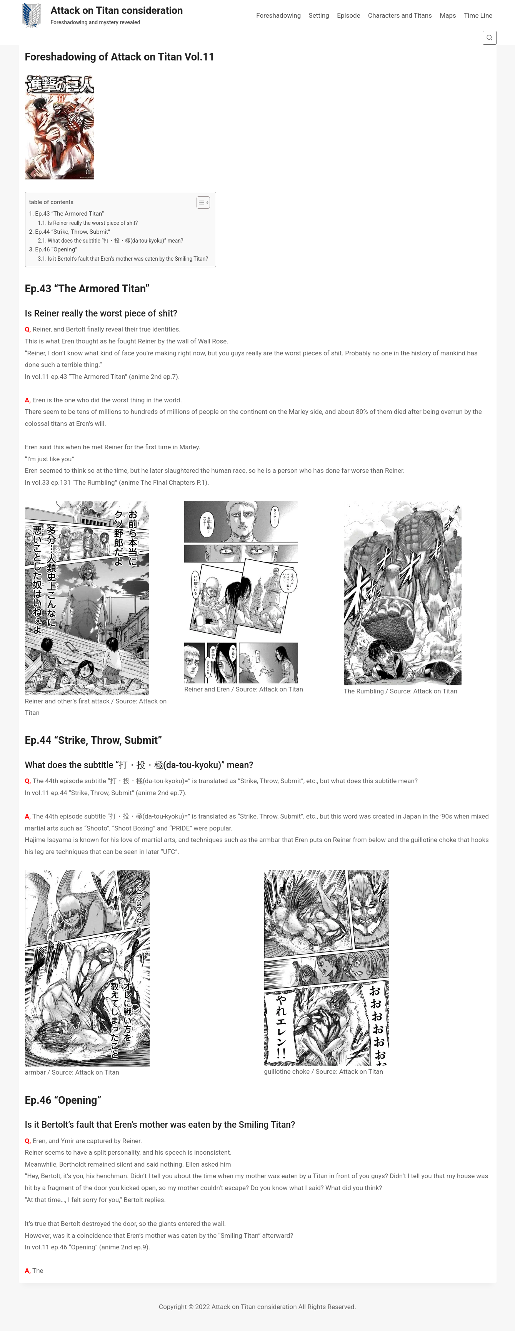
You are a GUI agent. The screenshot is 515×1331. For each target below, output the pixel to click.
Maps (448, 15)
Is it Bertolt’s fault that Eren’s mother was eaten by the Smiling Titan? (128, 259)
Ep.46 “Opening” (56, 249)
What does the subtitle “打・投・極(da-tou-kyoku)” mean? (115, 241)
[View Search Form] (490, 38)
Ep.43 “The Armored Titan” (69, 213)
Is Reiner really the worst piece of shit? (93, 223)
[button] (199, 202)
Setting (319, 15)
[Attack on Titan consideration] (101, 15)
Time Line (478, 15)
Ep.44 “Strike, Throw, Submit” (72, 231)
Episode (348, 15)
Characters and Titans (400, 15)
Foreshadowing (278, 15)
